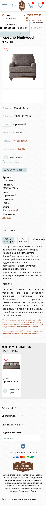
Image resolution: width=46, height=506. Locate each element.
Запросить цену (17, 157)
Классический (20, 140)
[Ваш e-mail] (21, 438)
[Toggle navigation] (4, 5)
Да (20, 34)
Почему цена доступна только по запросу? (11, 162)
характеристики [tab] (14, 170)
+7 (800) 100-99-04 (33, 20)
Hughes (21, 148)
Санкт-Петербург (11, 17)
